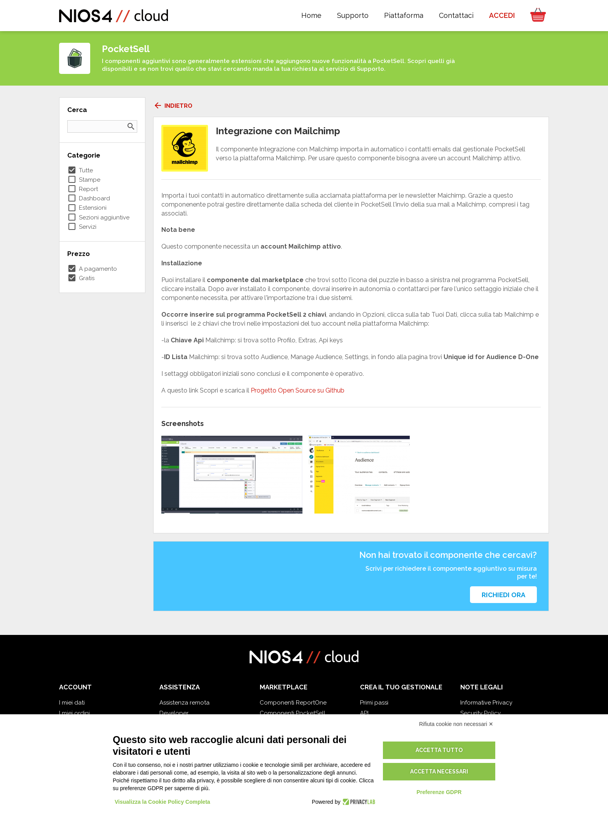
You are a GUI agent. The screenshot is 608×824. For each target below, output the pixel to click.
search (131, 126)
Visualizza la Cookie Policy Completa (162, 802)
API (364, 713)
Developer (174, 713)
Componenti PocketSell (292, 713)
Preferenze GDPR (438, 792)
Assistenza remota (184, 702)
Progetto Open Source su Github (297, 390)
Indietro (172, 106)
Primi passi (374, 702)
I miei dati (72, 702)
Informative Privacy (486, 702)
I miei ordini (74, 713)
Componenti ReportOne (293, 702)
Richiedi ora (503, 595)
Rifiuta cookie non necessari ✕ (456, 724)
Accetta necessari (439, 771)
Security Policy (480, 713)
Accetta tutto (439, 750)
